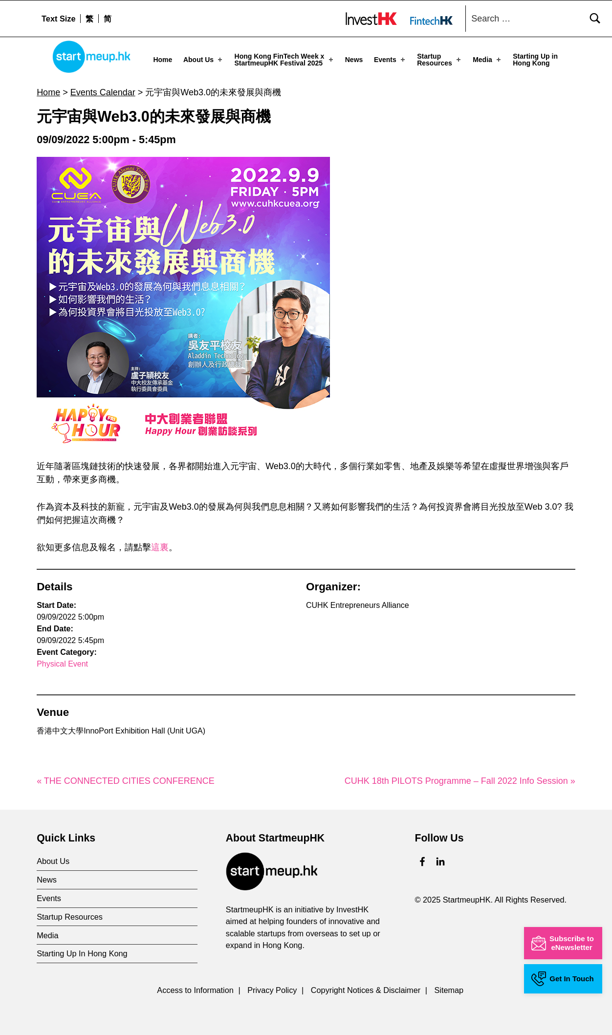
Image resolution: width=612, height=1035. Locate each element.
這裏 (160, 547)
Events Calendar (102, 92)
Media (488, 60)
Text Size (58, 18)
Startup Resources (439, 59)
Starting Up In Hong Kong (82, 953)
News (354, 60)
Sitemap (448, 989)
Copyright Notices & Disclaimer (365, 989)
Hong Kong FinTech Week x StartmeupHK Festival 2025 (285, 59)
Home (162, 60)
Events (390, 60)
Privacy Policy (272, 989)
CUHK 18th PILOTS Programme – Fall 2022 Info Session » (460, 781)
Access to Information (195, 989)
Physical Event (62, 664)
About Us (203, 60)
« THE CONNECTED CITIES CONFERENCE (126, 781)
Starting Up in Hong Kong (535, 59)
